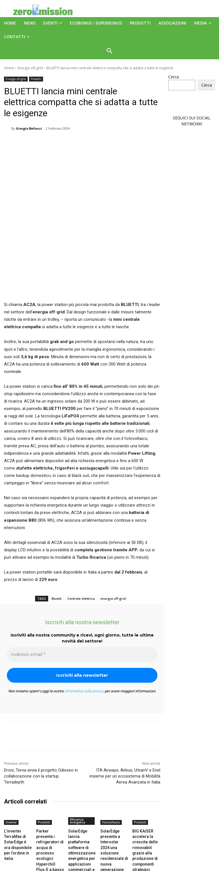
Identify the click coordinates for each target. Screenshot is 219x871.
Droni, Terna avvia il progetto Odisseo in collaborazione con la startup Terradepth (41, 724)
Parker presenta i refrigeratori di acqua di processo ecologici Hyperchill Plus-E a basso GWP (49, 793)
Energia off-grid (30, 68)
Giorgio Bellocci (29, 128)
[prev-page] (7, 830)
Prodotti (36, 79)
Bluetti (57, 546)
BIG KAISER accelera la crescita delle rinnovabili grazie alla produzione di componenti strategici (145, 793)
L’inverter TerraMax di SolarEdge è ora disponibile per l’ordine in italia (16, 788)
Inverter (11, 770)
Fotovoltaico (111, 770)
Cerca (173, 76)
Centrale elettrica (81, 546)
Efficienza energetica (77, 768)
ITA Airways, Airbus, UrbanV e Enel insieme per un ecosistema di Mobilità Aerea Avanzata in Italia (125, 724)
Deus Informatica (152, 865)
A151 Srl (144, 853)
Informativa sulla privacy (84, 639)
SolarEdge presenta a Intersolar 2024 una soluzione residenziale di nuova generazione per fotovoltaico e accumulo (113, 798)
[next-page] (16, 830)
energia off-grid (113, 546)
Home (9, 68)
